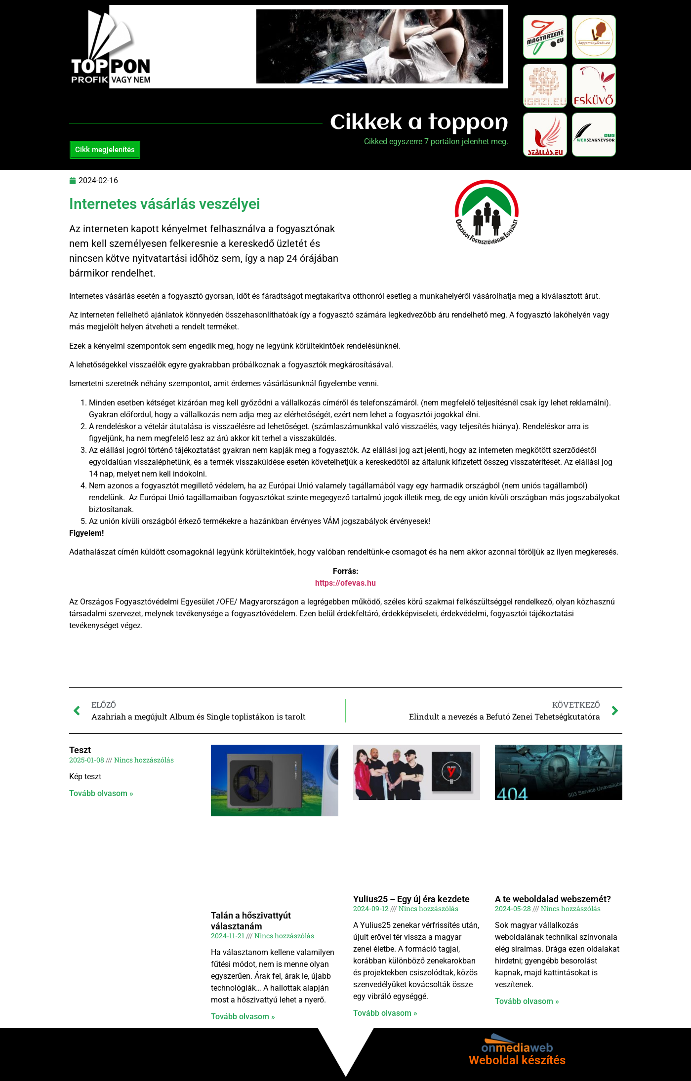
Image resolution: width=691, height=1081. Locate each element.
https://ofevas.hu (345, 583)
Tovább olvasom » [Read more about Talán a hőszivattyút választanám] (243, 1016)
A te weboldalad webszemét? (553, 899)
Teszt (80, 750)
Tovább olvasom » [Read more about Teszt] (101, 793)
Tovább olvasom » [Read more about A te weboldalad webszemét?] (527, 1001)
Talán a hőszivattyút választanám (251, 920)
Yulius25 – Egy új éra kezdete (411, 899)
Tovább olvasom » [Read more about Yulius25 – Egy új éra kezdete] (385, 1013)
